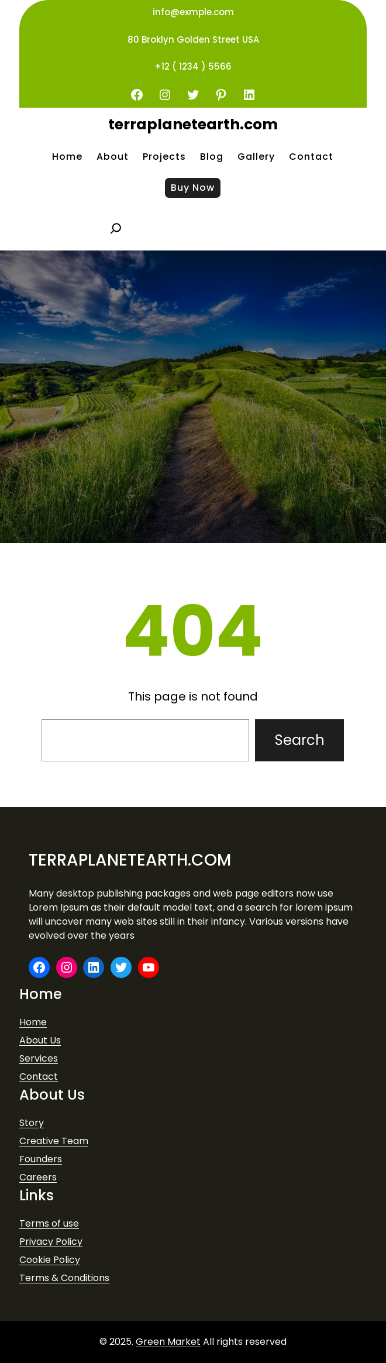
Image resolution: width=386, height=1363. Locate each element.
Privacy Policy (50, 1241)
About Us (40, 1040)
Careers (38, 1177)
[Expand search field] (115, 228)
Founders (40, 1159)
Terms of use (49, 1223)
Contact (38, 1076)
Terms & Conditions (64, 1278)
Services (38, 1058)
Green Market (168, 1341)
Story (31, 1122)
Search (300, 740)
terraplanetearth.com (193, 124)
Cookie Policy (49, 1259)
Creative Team (53, 1141)
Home (33, 1022)
